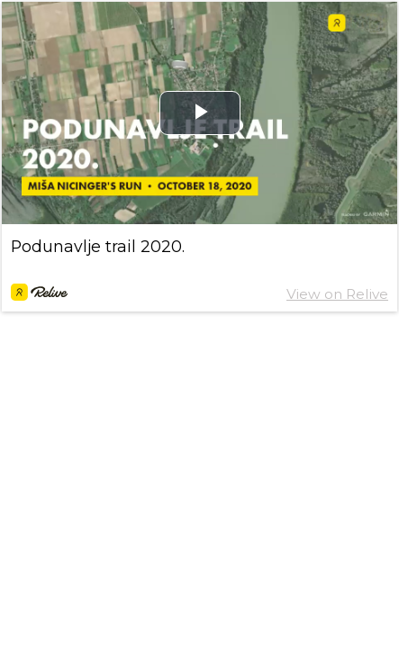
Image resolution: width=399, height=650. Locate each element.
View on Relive (337, 293)
